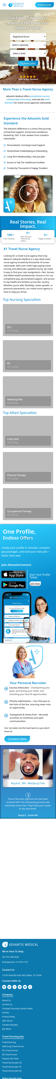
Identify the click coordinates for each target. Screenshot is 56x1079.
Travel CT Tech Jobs (11, 1004)
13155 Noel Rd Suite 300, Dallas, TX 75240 (22, 895)
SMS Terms (7, 941)
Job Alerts (6, 949)
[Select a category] (28, 36)
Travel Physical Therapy (13, 1021)
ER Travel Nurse (9, 975)
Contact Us (8, 890)
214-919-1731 (21, 882)
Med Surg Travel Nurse (13, 966)
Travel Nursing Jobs (13, 957)
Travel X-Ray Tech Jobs (12, 1033)
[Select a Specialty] (28, 45)
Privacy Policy (8, 937)
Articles (5, 933)
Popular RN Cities (10, 979)
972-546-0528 (12, 877)
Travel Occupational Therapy (15, 1012)
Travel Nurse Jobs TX (11, 987)
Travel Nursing (9, 962)
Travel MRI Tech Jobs (11, 1008)
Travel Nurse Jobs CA (12, 983)
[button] (28, 194)
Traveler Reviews (10, 945)
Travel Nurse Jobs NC (12, 991)
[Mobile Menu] (4, 4)
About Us (6, 920)
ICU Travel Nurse (10, 970)
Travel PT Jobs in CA (11, 1025)
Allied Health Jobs (12, 999)
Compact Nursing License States (17, 929)
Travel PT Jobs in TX (11, 1029)
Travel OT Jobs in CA (11, 1017)
